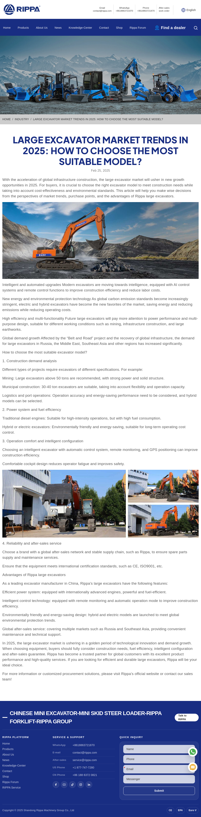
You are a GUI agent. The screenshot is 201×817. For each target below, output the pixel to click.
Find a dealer (173, 28)
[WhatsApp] (192, 752)
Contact (104, 27)
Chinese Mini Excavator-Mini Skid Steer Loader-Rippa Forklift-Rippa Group (86, 717)
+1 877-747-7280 (83, 767)
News (58, 27)
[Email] (192, 767)
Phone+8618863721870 (146, 9)
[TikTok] (72, 784)
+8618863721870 (84, 745)
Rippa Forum (138, 27)
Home (7, 27)
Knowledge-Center (80, 27)
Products (23, 27)
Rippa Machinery (46, 810)
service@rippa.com (85, 760)
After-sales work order (164, 9)
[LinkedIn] (89, 784)
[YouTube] (64, 784)
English (191, 10)
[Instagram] (80, 784)
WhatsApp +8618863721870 (124, 9)
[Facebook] (56, 784)
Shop (119, 27)
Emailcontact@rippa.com (102, 9)
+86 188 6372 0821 (85, 775)
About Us (42, 27)
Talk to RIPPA (182, 717)
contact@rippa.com (85, 752)
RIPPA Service (11, 787)
